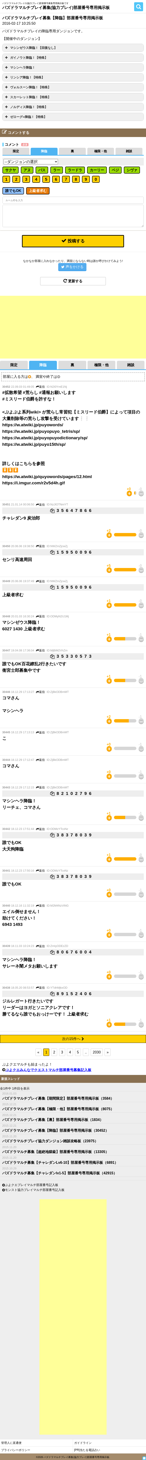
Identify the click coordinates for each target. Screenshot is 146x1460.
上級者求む (38, 191)
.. (86, 1052)
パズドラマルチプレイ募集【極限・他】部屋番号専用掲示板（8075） (58, 1109)
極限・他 (100, 151)
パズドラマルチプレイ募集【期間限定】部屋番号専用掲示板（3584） (58, 1098)
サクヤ (10, 170)
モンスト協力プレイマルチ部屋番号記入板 (34, 1190)
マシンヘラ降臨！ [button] (19, 67)
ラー (56, 170)
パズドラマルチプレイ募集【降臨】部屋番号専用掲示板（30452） (55, 1130)
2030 (97, 1052)
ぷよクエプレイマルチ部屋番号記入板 (31, 1185)
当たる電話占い (90, 1450)
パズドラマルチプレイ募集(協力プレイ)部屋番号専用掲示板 (56, 7)
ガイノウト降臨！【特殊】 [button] (26, 57)
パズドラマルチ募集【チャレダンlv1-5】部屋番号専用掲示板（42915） (59, 1173)
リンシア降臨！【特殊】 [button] (24, 77)
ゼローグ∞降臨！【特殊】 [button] (25, 117)
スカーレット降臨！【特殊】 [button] (27, 97)
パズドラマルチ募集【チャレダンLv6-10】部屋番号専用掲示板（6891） (60, 1162)
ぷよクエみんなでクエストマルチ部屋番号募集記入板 (48, 1070)
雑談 (129, 151)
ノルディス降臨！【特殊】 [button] (26, 107)
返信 (40, 386)
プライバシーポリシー (15, 1450)
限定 (16, 151)
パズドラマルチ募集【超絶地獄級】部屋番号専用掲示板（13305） (55, 1151)
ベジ (115, 170)
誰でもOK (13, 191)
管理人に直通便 (11, 1443)
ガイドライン (83, 1443)
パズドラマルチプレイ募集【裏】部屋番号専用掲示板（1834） (52, 1119)
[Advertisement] (73, 327)
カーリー (97, 170)
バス (41, 170)
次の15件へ (73, 1039)
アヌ (27, 170)
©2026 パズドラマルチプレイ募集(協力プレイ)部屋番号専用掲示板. (73, 1457)
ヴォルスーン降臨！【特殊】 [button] (27, 87)
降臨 (44, 151)
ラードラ (75, 170)
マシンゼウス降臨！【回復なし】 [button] (30, 48)
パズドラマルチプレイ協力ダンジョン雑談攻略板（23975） (50, 1141)
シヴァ (132, 170)
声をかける (72, 267)
